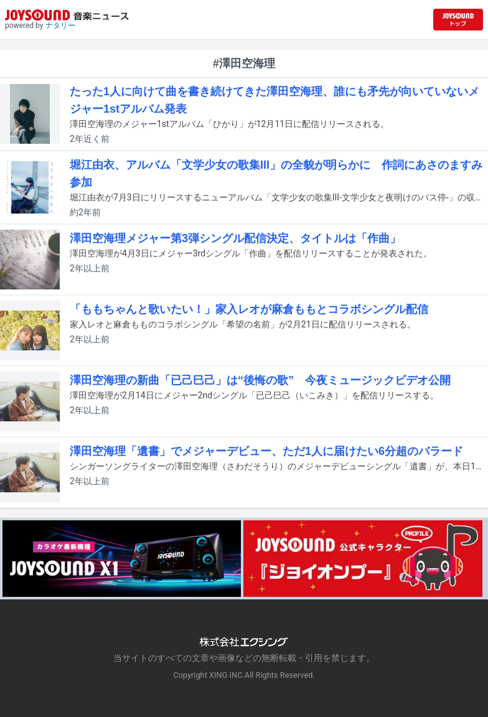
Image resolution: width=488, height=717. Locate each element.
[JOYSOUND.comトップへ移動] (458, 19)
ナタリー (60, 25)
